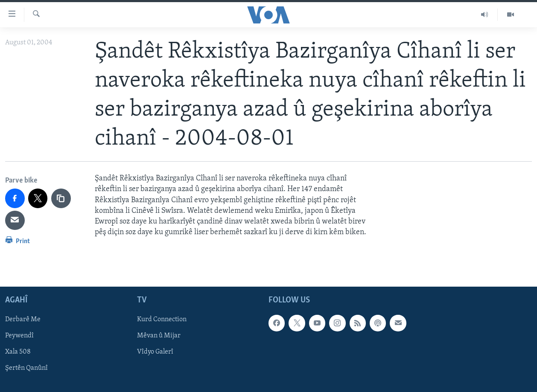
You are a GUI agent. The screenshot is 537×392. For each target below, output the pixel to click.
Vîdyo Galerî (155, 352)
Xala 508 (18, 352)
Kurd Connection (162, 320)
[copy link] (61, 198)
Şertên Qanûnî (26, 368)
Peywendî (19, 336)
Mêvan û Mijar (159, 336)
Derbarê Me (23, 320)
